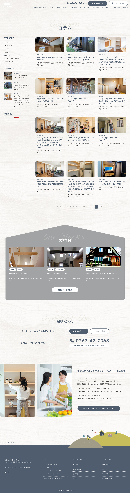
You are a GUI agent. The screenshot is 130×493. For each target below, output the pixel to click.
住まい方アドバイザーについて (53, 479)
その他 (7, 52)
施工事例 (75, 464)
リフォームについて (53, 474)
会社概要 (104, 469)
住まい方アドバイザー (12, 59)
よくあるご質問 (106, 460)
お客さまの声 (77, 469)
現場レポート (9, 62)
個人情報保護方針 (107, 479)
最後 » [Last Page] (102, 207)
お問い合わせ (106, 464)
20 (88, 207)
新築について (51, 468)
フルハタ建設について (50, 464)
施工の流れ (76, 474)
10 (84, 207)
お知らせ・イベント (79, 460)
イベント (8, 43)
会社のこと (8, 55)
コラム (7, 49)
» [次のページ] (96, 207)
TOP (45, 460)
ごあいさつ (8, 46)
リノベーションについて (54, 471)
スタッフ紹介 (106, 474)
